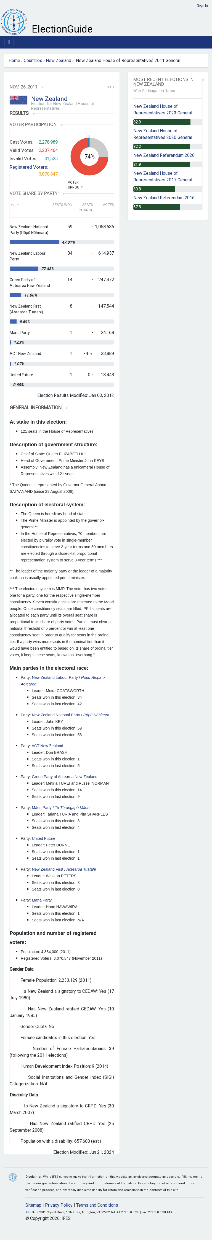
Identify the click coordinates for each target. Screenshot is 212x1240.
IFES (28, 1212)
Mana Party (42, 900)
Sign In (202, 5)
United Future (43, 838)
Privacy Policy (59, 1205)
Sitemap (33, 1205)
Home (14, 60)
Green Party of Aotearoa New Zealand (64, 776)
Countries (33, 60)
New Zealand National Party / (70, 715)
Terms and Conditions (97, 1205)
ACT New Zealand (47, 746)
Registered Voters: (29, 167)
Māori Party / (60, 807)
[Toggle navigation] (9, 42)
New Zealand (58, 60)
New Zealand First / (64, 869)
